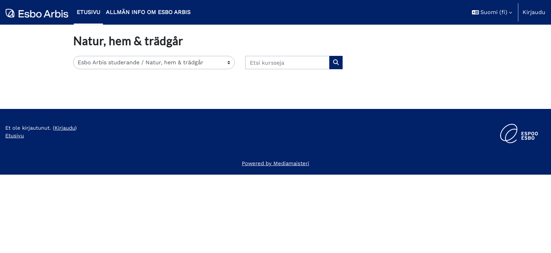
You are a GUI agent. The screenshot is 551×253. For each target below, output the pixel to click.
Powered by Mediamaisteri (276, 241)
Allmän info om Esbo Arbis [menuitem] (148, 12)
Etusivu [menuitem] (88, 12)
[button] (492, 12)
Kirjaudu (534, 12)
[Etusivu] (37, 12)
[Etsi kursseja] (287, 62)
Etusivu (15, 215)
